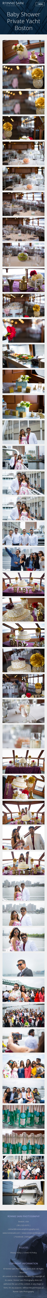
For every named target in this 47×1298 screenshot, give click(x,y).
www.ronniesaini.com (11, 1233)
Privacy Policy (15, 1252)
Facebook (19, 1237)
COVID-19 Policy (30, 1252)
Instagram (29, 1237)
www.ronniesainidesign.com (33, 1233)
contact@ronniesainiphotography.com (23, 1229)
